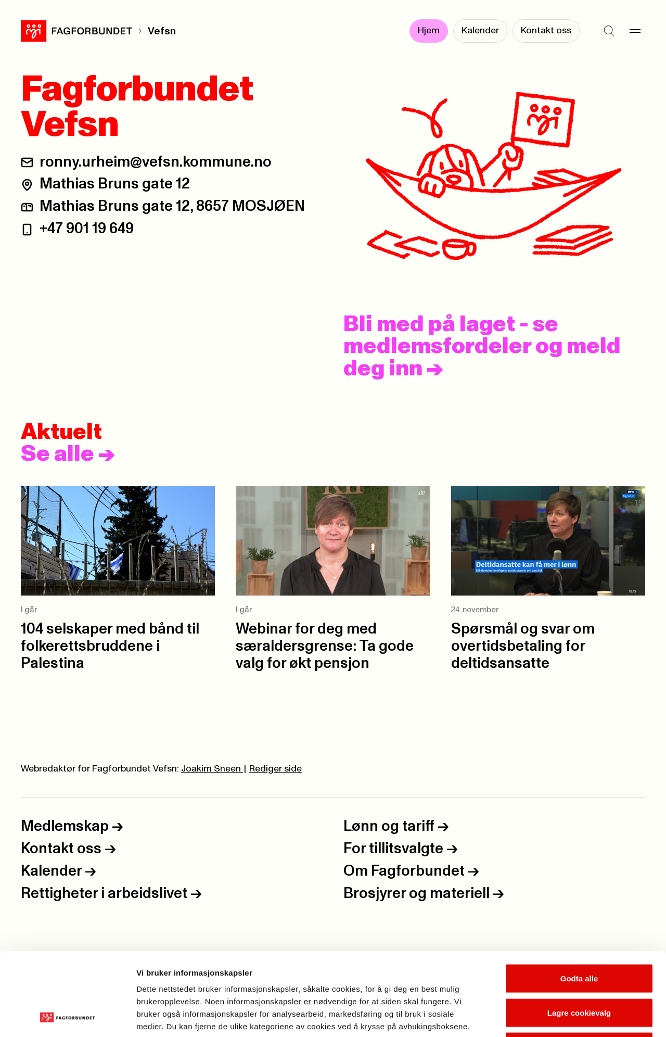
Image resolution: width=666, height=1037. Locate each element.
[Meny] (634, 31)
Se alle (68, 454)
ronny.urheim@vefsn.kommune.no (156, 162)
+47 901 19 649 (87, 228)
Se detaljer (560, 1016)
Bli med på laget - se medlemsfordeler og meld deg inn (482, 347)
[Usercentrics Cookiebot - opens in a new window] (67, 1017)
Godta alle (579, 900)
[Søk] (608, 31)
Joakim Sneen (212, 769)
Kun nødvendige (579, 968)
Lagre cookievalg (579, 934)
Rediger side (275, 769)
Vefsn (162, 31)
